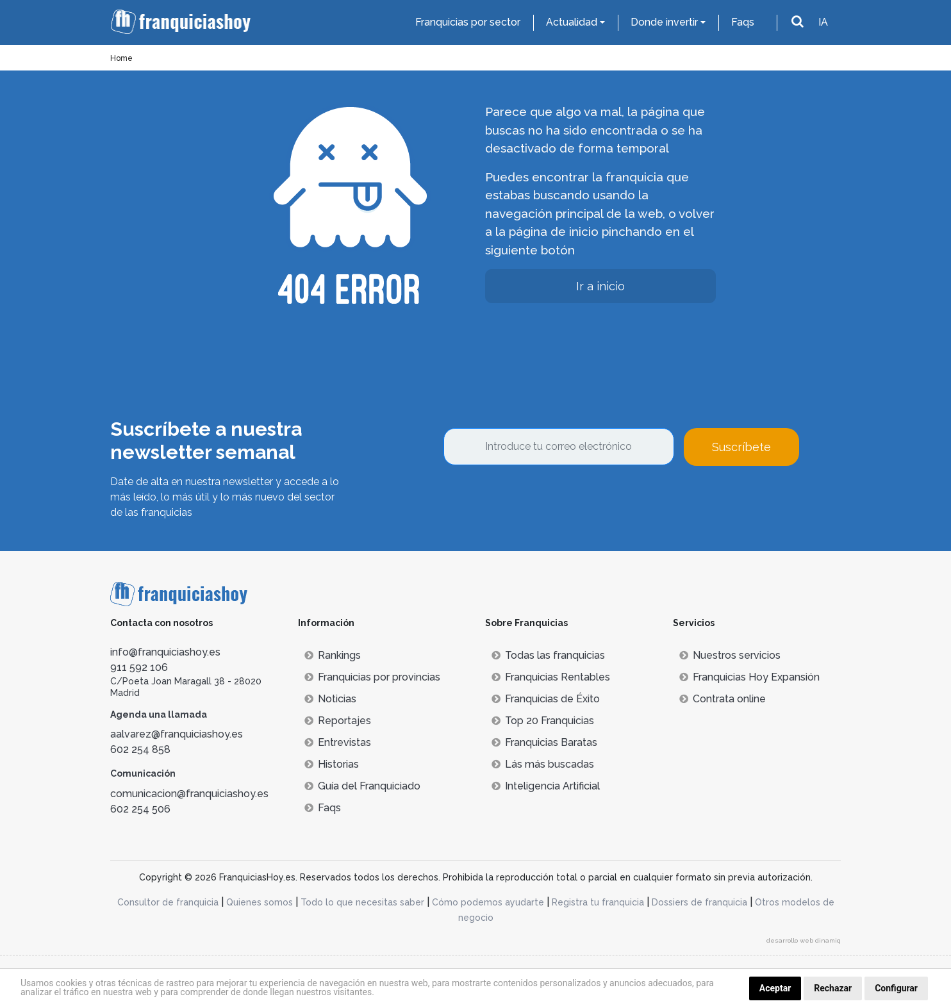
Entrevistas (337, 742)
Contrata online (722, 699)
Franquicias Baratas (544, 742)
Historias (331, 764)
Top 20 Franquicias (543, 721)
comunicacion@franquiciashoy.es (189, 794)
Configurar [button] (896, 988)
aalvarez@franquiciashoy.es (176, 734)
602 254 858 (140, 749)
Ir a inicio (600, 286)
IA (823, 22)
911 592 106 (139, 667)
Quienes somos (259, 902)
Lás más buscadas (543, 764)
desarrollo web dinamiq (803, 940)
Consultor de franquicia (168, 902)
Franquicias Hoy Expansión (749, 677)
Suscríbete (741, 447)
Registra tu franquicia (598, 902)
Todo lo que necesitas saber (362, 902)
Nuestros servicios (730, 655)
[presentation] (540, 500)
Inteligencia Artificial (546, 786)
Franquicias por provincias (372, 677)
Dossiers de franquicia (699, 902)
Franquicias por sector (467, 22)
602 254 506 (140, 809)
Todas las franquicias (548, 655)
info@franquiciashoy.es (165, 652)
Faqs (742, 22)
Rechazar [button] (833, 988)
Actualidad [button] (571, 22)
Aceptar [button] (775, 988)
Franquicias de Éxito (546, 699)
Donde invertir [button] (664, 22)
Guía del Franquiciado (362, 786)
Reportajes (337, 721)
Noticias (330, 699)
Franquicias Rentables (551, 677)
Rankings (332, 655)
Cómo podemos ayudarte (488, 902)
